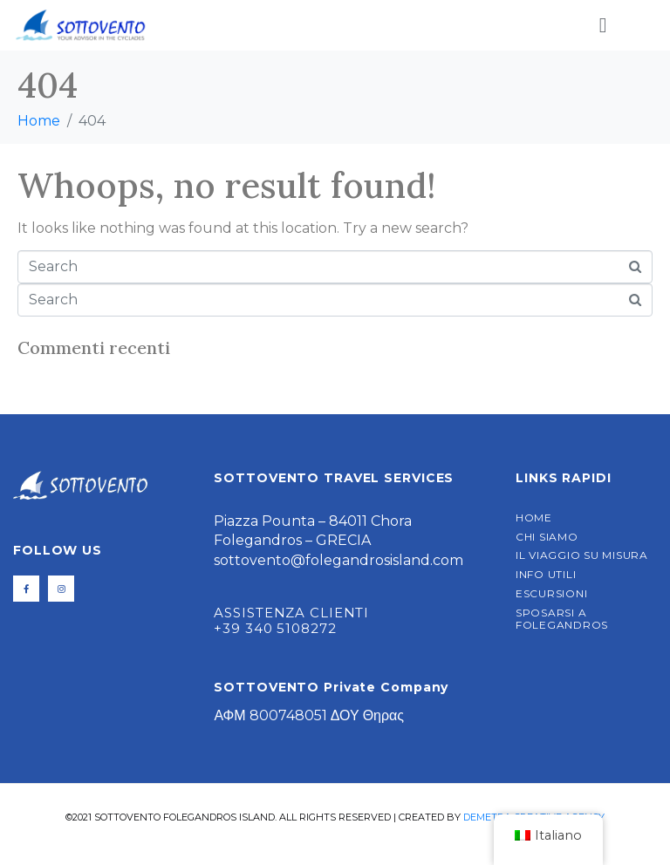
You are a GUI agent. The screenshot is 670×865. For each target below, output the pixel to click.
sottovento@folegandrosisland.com (338, 560)
